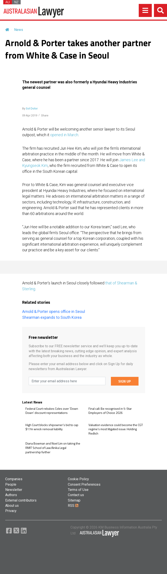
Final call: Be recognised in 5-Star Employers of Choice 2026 (110, 410)
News (18, 30)
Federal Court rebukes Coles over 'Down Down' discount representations (51, 410)
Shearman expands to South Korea (52, 317)
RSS (73, 506)
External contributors (21, 500)
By (30, 108)
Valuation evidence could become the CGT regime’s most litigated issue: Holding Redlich (116, 429)
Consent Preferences (84, 484)
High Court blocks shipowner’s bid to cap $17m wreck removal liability (51, 427)
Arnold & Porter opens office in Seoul (53, 311)
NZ (16, 2)
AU (7, 2)
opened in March (64, 135)
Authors (11, 495)
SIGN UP (124, 381)
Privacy (11, 511)
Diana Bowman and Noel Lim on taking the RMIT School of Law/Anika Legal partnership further (52, 447)
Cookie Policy (78, 479)
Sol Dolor (32, 108)
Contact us (76, 495)
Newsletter (13, 490)
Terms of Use (78, 490)
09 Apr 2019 (29, 115)
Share (44, 115)
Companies (13, 479)
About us (12, 506)
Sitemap (74, 500)
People (10, 484)
